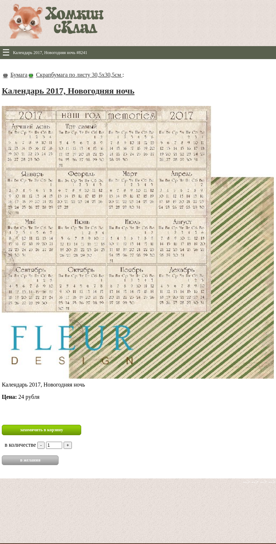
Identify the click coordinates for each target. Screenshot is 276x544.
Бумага (18, 75)
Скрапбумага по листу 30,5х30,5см (79, 75)
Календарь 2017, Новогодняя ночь (68, 90)
